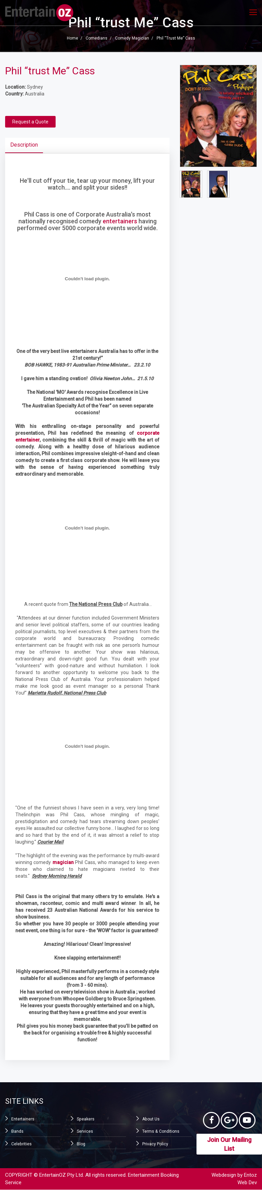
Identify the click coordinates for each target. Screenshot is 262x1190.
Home (72, 38)
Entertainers (22, 1119)
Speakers (85, 1119)
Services (85, 1131)
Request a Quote (30, 121)
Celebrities (21, 1143)
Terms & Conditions (160, 1131)
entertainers (120, 221)
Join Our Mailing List (229, 1144)
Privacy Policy (155, 1143)
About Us (150, 1119)
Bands (17, 1131)
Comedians (96, 38)
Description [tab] (24, 145)
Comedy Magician (132, 38)
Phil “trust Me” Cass (176, 38)
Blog (81, 1143)
